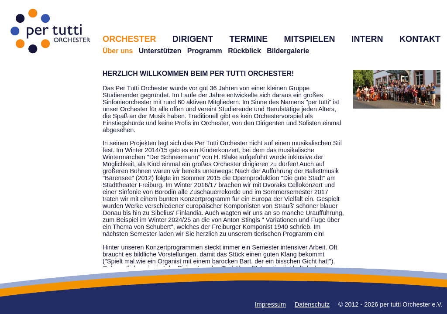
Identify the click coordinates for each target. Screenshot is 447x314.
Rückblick (244, 51)
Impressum (270, 304)
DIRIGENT (192, 39)
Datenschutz (312, 304)
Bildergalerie (288, 51)
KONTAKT (419, 39)
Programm (204, 51)
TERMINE (248, 39)
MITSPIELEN (309, 39)
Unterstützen (160, 51)
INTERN (367, 39)
